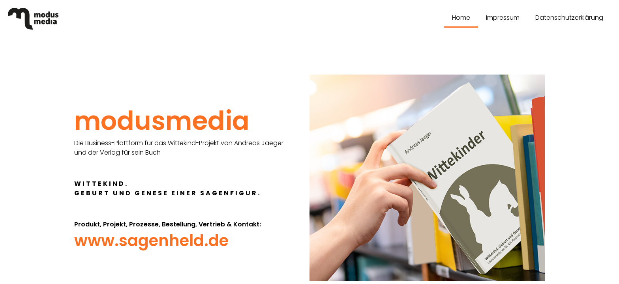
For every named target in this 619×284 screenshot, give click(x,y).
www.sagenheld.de (151, 241)
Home (461, 17)
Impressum (503, 17)
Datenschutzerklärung (569, 17)
